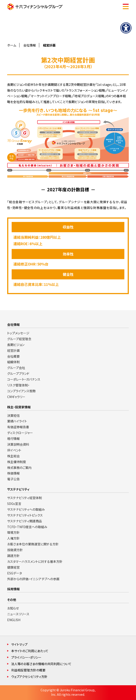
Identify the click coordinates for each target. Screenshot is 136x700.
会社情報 (29, 45)
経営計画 (13, 350)
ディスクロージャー (20, 432)
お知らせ (13, 608)
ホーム (11, 45)
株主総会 (13, 456)
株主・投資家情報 (19, 407)
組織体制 (13, 362)
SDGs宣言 (14, 503)
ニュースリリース (18, 614)
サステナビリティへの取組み (26, 509)
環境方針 (13, 532)
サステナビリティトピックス (25, 515)
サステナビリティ (18, 489)
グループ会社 (16, 367)
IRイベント (14, 450)
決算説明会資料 (18, 444)
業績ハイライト (17, 421)
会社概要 (13, 356)
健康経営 (13, 567)
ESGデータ (14, 573)
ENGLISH (13, 620)
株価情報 (13, 473)
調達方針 (13, 555)
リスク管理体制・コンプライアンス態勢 (21, 388)
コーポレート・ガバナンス (23, 379)
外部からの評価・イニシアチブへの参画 (33, 579)
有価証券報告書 (18, 427)
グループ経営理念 (19, 339)
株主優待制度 (16, 462)
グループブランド (18, 373)
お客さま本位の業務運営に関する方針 (33, 544)
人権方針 (13, 538)
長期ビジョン (15, 344)
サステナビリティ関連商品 (24, 521)
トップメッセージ (18, 333)
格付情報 (13, 438)
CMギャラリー (16, 396)
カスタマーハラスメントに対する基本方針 (35, 561)
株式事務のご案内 (19, 467)
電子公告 (13, 479)
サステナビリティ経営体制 (24, 497)
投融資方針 (15, 550)
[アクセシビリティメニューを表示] (126, 28)
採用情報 (13, 589)
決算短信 (13, 415)
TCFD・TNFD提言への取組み (27, 527)
